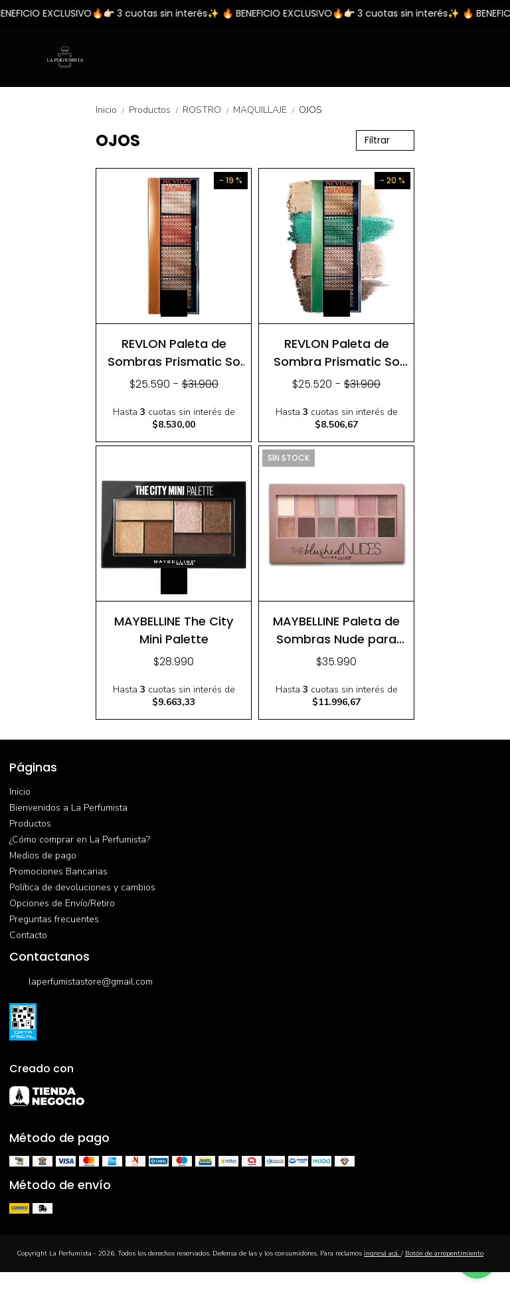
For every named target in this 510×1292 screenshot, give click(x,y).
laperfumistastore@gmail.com (81, 983)
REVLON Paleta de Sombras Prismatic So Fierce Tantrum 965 (174, 352)
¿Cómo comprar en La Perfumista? (79, 839)
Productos (156, 110)
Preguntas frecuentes (54, 919)
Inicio (112, 110)
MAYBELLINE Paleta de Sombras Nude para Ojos (336, 630)
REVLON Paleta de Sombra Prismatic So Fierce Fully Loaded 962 (336, 352)
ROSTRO (208, 110)
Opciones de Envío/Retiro (62, 903)
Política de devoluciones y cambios (82, 887)
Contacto (28, 935)
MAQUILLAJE (266, 110)
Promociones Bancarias (58, 871)
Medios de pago (42, 855)
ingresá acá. (382, 1253)
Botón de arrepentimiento (444, 1253)
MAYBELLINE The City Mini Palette (173, 630)
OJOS (310, 110)
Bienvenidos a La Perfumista (68, 807)
